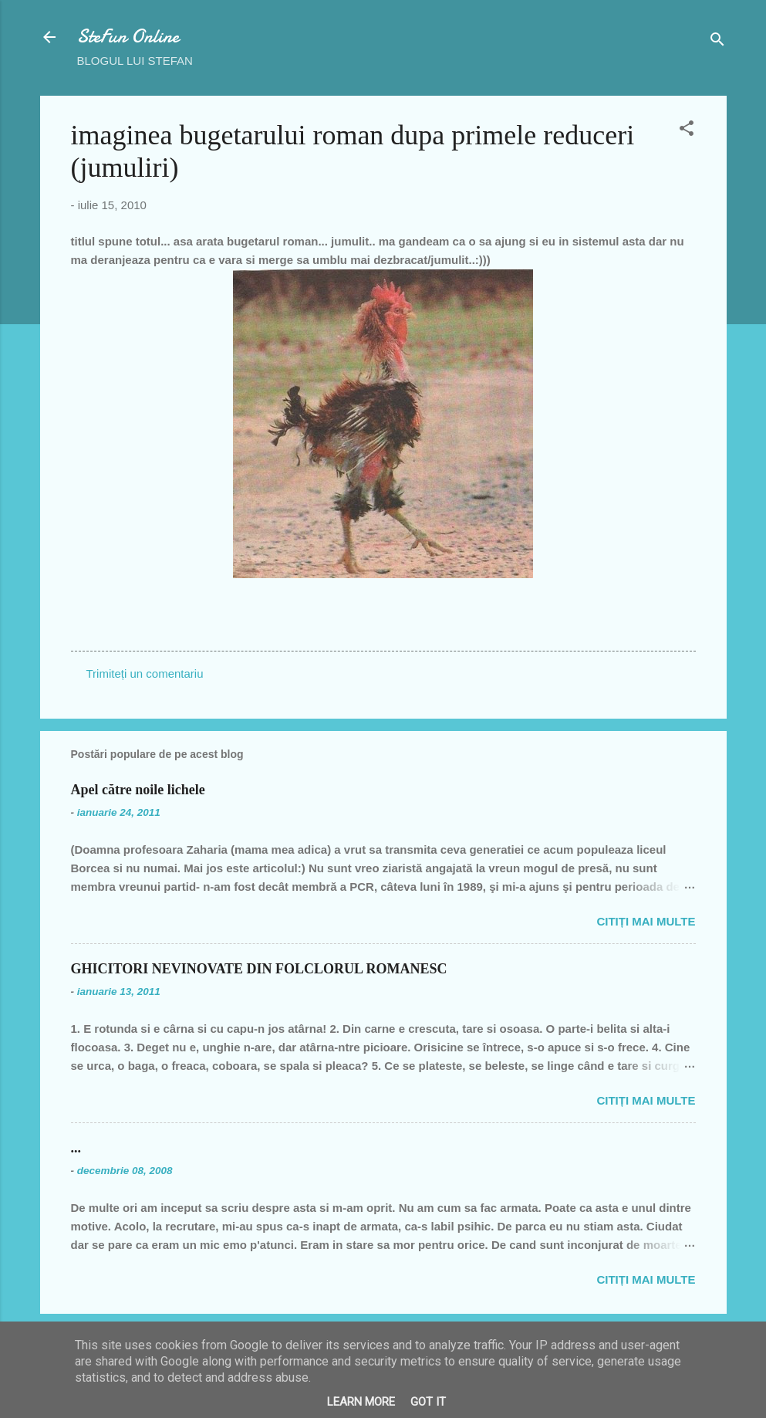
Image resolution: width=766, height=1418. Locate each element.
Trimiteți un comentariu (145, 673)
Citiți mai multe (645, 921)
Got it (428, 1402)
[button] (686, 131)
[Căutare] (717, 42)
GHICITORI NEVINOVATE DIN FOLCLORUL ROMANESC (259, 968)
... (76, 1148)
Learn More (361, 1402)
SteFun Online (128, 36)
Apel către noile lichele (138, 789)
